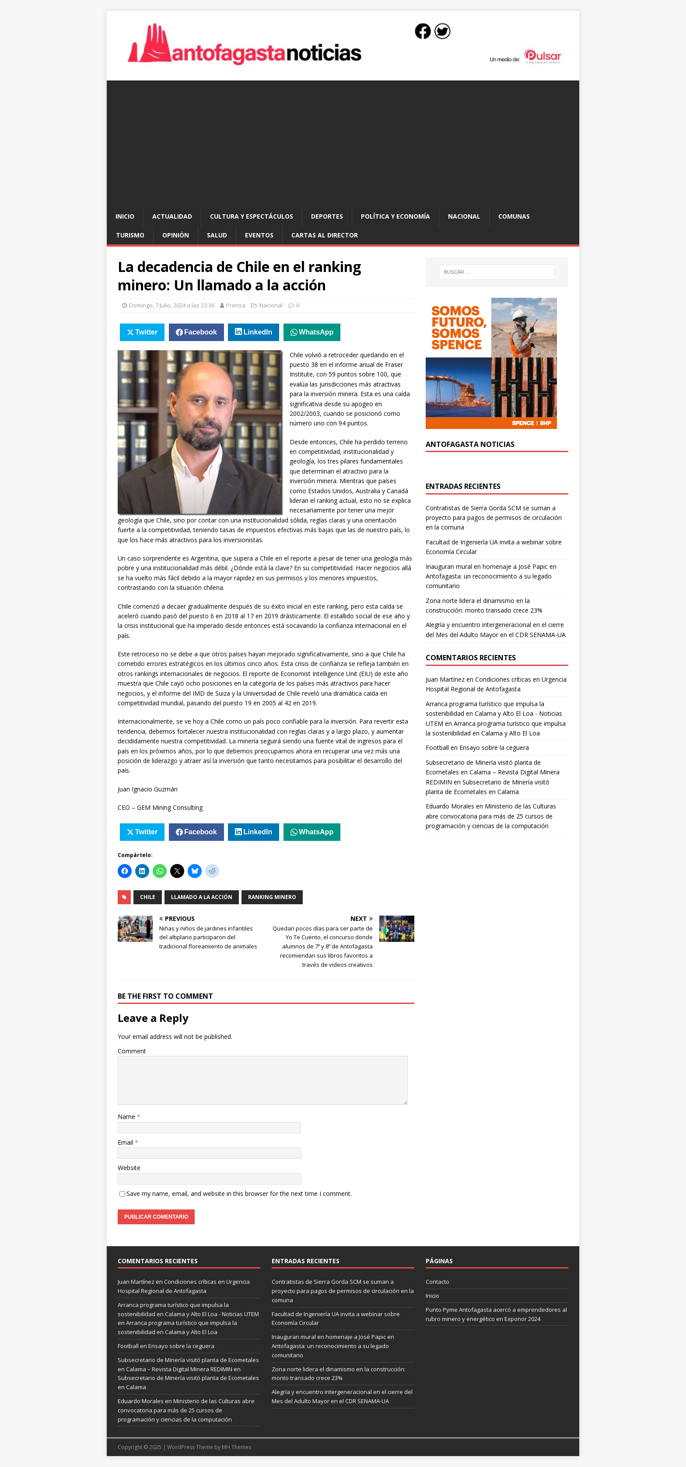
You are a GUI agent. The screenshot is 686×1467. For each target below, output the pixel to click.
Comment (132, 1051)
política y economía (395, 216)
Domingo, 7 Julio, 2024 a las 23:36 (171, 305)
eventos (259, 235)
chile (147, 897)
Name (127, 1116)
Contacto (437, 1282)
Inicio (125, 216)
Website (129, 1168)
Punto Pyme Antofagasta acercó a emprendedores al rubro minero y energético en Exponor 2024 (496, 1314)
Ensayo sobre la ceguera (494, 747)
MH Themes (236, 1447)
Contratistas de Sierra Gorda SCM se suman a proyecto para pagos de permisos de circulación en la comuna (494, 518)
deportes (327, 216)
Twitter (146, 332)
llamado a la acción (201, 897)
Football (437, 747)
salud (217, 235)
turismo (130, 235)
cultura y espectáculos (251, 216)
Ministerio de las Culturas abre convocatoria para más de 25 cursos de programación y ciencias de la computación (491, 816)
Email (126, 1142)
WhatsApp (316, 332)
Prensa (235, 305)
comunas (514, 216)
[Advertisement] (343, 141)
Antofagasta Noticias (470, 444)
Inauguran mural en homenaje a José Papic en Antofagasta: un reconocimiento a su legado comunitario (491, 576)
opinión (175, 235)
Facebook (200, 332)
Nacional (464, 216)
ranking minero (272, 897)
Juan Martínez (445, 679)
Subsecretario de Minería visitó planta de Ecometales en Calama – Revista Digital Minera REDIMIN (493, 772)
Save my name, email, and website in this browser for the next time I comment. (239, 1193)
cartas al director (324, 235)
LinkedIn (258, 332)
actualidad (172, 216)
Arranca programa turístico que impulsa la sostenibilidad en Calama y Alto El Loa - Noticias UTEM (494, 714)
